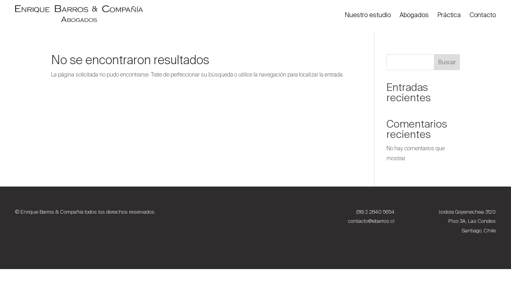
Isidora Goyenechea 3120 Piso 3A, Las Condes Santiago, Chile (467, 221)
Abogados (414, 15)
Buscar (447, 62)
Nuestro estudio (368, 15)
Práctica (449, 15)
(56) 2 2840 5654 (375, 211)
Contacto (482, 15)
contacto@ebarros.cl (371, 221)
